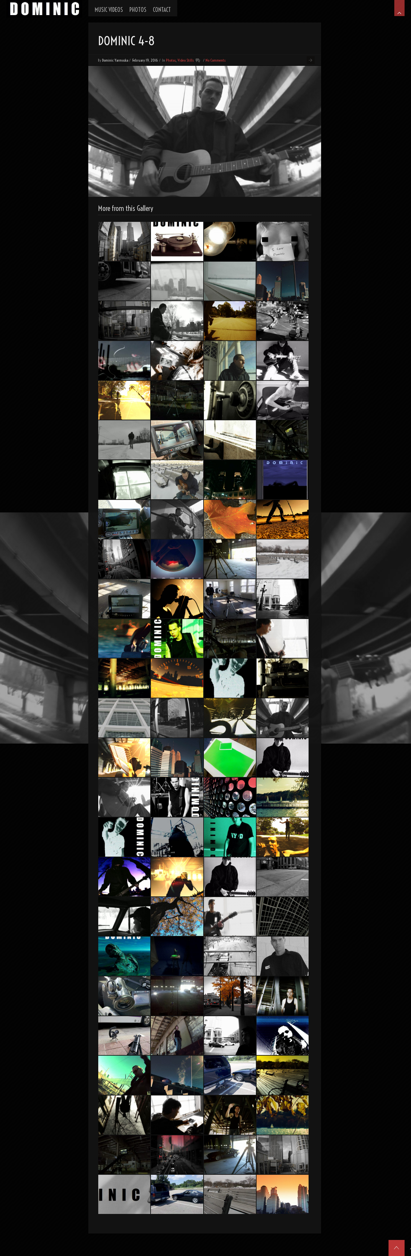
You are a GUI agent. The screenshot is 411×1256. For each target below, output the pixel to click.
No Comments (215, 60)
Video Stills (186, 60)
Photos (171, 60)
